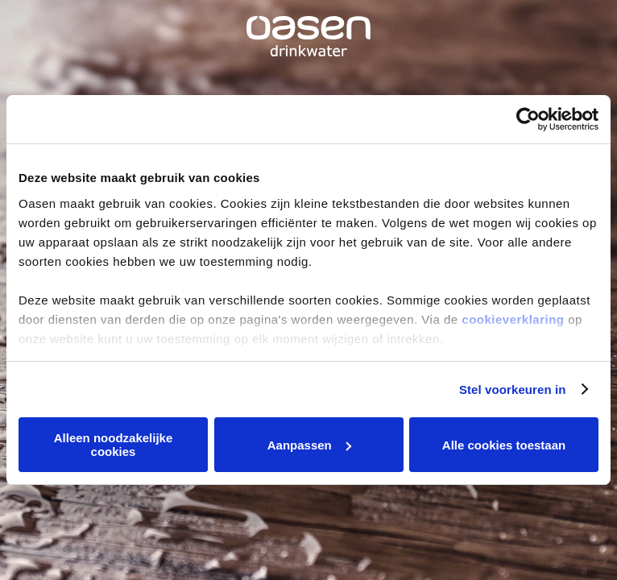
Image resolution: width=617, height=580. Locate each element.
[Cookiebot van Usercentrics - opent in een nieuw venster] (528, 119)
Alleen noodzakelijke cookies (113, 444)
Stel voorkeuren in (512, 389)
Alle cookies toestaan (503, 445)
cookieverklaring (513, 319)
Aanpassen (309, 445)
